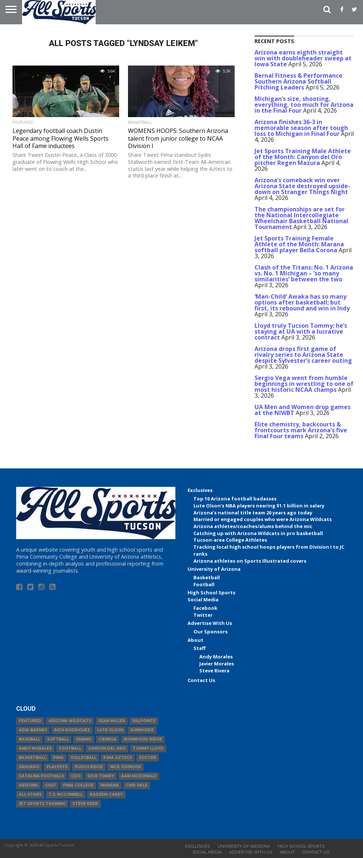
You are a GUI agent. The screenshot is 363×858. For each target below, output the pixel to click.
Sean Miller (111, 720)
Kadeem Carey (106, 794)
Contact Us (201, 680)
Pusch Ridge (89, 766)
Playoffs (57, 766)
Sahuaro (29, 766)
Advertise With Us (210, 623)
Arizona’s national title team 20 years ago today (252, 512)
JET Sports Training (42, 803)
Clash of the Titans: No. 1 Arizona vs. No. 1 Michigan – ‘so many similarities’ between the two (304, 273)
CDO (76, 776)
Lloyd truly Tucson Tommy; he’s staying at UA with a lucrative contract (301, 331)
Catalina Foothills (41, 776)
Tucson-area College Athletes (230, 540)
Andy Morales (216, 656)
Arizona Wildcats (70, 720)
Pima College (78, 785)
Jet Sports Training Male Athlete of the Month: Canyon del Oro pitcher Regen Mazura (303, 157)
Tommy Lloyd (148, 748)
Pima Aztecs (117, 757)
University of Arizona (214, 569)
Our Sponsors (210, 631)
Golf (50, 785)
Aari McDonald (139, 776)
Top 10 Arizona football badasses (235, 498)
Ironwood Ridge (143, 739)
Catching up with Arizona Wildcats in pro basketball (258, 533)
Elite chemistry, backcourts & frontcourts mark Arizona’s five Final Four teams (301, 430)
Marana (109, 785)
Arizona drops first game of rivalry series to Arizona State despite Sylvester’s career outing (303, 355)
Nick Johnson (125, 766)
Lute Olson (110, 730)
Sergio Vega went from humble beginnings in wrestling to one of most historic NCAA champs (304, 384)
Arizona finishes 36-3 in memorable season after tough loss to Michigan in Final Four (301, 128)
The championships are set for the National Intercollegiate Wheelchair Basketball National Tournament (301, 218)
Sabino (84, 739)
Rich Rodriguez (72, 730)
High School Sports (211, 592)
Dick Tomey (101, 776)
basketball (32, 757)
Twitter (203, 615)
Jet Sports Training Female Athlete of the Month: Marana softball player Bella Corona (299, 244)
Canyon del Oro (107, 748)
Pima (58, 757)
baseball (29, 739)
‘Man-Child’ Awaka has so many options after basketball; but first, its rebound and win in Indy (302, 302)
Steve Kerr (85, 803)
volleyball (83, 757)
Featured (30, 720)
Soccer (147, 757)
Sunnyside (142, 730)
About (195, 640)
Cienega (108, 739)
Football (203, 584)
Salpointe (144, 720)
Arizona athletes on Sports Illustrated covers (249, 561)
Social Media (203, 599)
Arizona (28, 785)
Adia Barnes (33, 730)
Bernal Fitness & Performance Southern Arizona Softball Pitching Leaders (298, 81)
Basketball (206, 577)
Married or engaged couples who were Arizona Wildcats (262, 519)
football (70, 748)
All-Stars (30, 794)
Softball (58, 739)
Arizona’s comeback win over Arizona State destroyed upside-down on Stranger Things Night (302, 186)
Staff (199, 648)
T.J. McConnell (66, 794)
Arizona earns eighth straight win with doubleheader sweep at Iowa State (303, 58)
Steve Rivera (214, 670)
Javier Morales (216, 663)
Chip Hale (136, 785)
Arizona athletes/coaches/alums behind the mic (252, 526)
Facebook (205, 608)
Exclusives (200, 490)
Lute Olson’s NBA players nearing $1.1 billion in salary (258, 505)
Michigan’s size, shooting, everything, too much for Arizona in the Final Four (304, 105)
